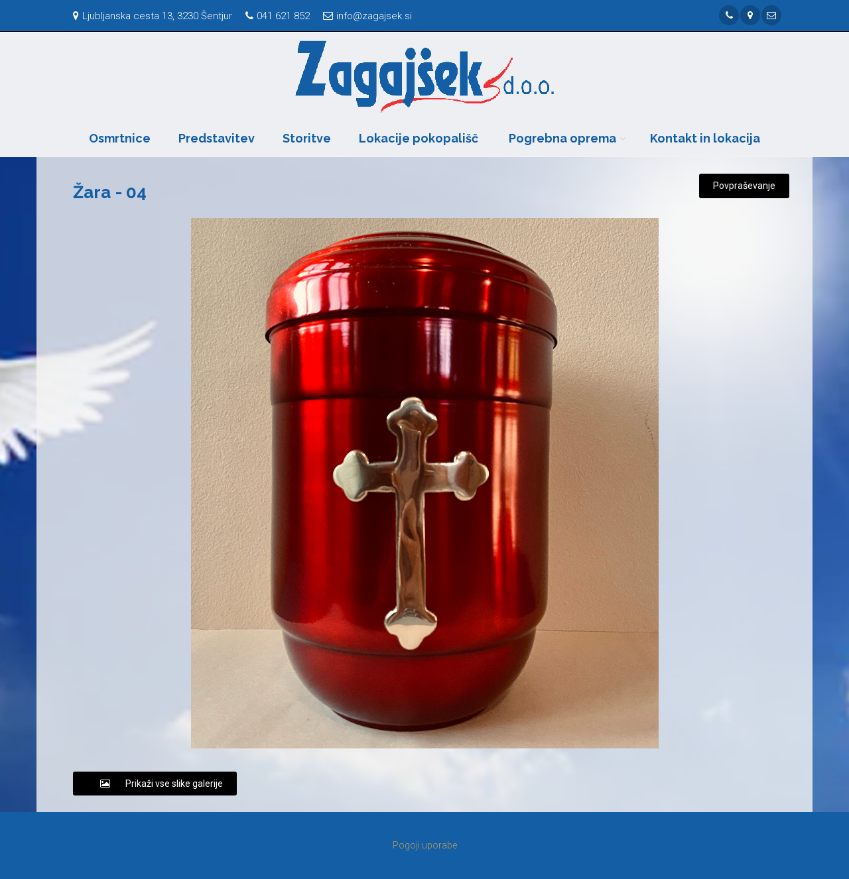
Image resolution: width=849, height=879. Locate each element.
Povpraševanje (744, 185)
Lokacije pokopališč (418, 138)
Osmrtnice (120, 138)
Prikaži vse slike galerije (155, 783)
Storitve (307, 138)
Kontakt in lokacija (705, 138)
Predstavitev (216, 138)
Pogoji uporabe (425, 845)
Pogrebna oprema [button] (562, 138)
